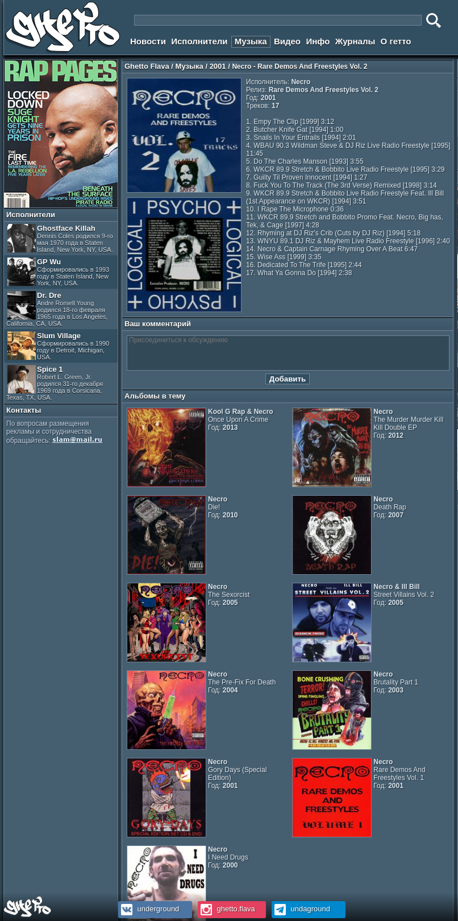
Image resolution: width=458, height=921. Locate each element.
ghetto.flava (226, 909)
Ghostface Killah (60, 238)
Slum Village (58, 345)
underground (148, 909)
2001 (218, 66)
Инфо (318, 41)
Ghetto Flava (146, 66)
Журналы (355, 41)
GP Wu (58, 272)
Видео (287, 41)
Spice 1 (54, 383)
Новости (148, 41)
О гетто (396, 41)
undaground (301, 909)
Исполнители (199, 41)
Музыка (251, 41)
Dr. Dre (57, 309)
